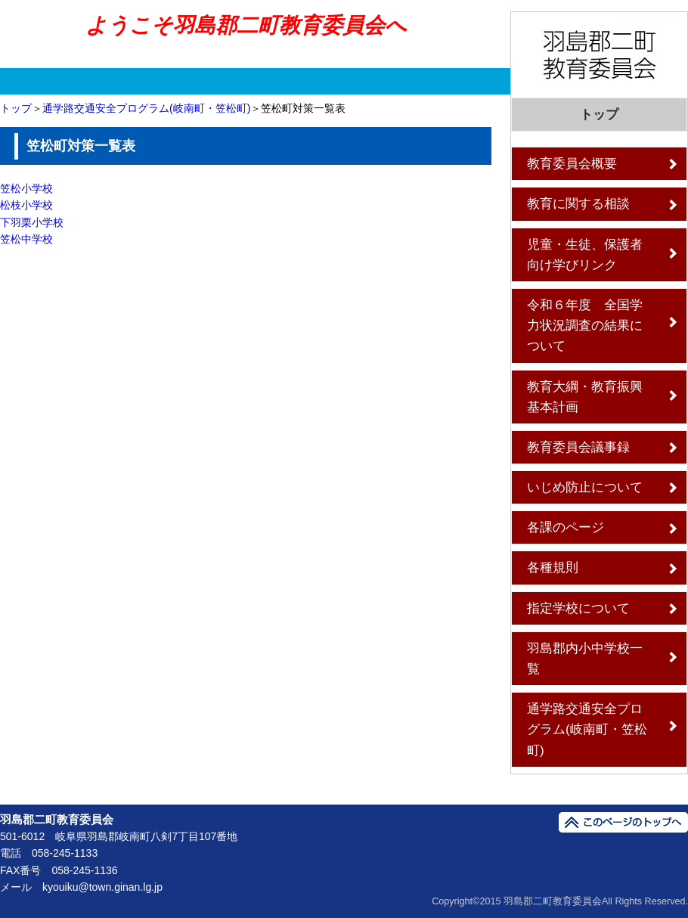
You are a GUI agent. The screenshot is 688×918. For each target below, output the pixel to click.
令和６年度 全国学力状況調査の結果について (585, 325)
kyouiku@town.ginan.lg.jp (102, 887)
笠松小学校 (26, 188)
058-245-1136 (84, 870)
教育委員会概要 (572, 164)
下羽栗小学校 (32, 222)
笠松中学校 (26, 239)
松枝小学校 (26, 205)
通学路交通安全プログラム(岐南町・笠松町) (146, 108)
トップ (16, 108)
